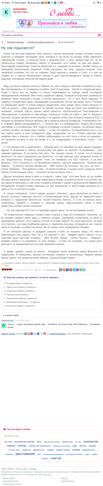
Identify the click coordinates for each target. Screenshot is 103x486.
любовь (22, 445)
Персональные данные (12, 484)
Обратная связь (67, 481)
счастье (55, 458)
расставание (25, 454)
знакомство (9, 263)
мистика (82, 446)
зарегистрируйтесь (58, 334)
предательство (88, 450)
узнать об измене (74, 263)
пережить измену (58, 263)
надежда (92, 446)
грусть (91, 263)
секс (39, 454)
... (53, 2)
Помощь (64, 478)
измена (18, 263)
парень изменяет (29, 263)
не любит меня (14, 450)
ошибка (50, 450)
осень (6, 265)
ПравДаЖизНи (7, 320)
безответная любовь (25, 442)
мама (75, 446)
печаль (85, 263)
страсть (45, 459)
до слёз (78, 442)
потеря (76, 449)
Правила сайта (8, 478)
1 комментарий (11, 315)
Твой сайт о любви (26, 469)
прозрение (9, 454)
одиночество (38, 450)
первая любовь (63, 450)
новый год (26, 450)
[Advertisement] (51, 356)
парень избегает (43, 263)
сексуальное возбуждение (53, 454)
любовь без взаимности (39, 446)
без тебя (8, 442)
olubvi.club (47, 474)
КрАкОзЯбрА (19, 9)
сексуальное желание (74, 454)
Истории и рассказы (12, 35)
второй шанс (67, 442)
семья (87, 454)
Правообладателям (10, 481)
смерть (95, 454)
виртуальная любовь (52, 442)
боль (97, 263)
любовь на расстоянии (61, 446)
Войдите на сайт (8, 334)
